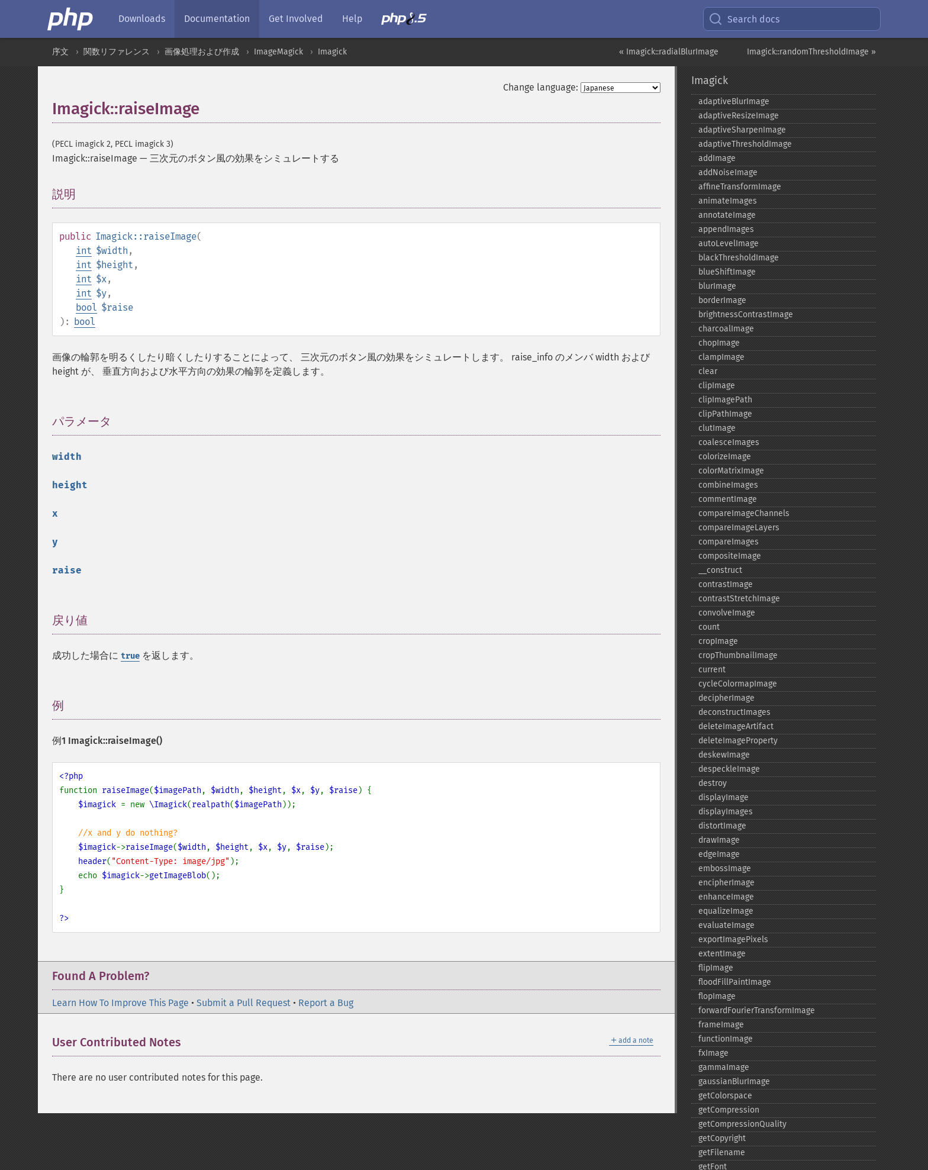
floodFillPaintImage (734, 982)
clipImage (716, 386)
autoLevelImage (728, 243)
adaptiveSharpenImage (742, 130)
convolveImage (726, 613)
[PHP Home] (71, 19)
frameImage (721, 1025)
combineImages (728, 485)
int (84, 250)
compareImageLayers (738, 528)
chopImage (719, 343)
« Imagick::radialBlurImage (668, 52)
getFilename (721, 1153)
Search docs (743, 19)
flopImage (717, 996)
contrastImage (725, 584)
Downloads (141, 18)
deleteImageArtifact (736, 726)
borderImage (722, 300)
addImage (717, 158)
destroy (712, 783)
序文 (60, 52)
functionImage (725, 1039)
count (709, 627)
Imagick (332, 52)
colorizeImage (724, 457)
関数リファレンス (116, 52)
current (712, 670)
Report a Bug (325, 1002)
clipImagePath (725, 400)
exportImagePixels (733, 939)
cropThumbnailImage (738, 655)
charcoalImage (726, 329)
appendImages (726, 229)
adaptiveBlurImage (733, 101)
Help (352, 18)
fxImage (713, 1053)
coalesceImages (728, 442)
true (130, 656)
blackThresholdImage (738, 258)
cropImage (718, 641)
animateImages (727, 201)
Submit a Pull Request (243, 1002)
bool (86, 307)
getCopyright (722, 1138)
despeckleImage (729, 769)
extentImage (722, 954)
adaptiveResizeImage (738, 116)
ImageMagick (278, 52)
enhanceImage (726, 897)
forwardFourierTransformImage (756, 1010)
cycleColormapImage (737, 684)
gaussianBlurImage (734, 1081)
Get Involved (296, 18)
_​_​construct (720, 570)
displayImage (723, 797)
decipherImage (726, 698)
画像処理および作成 (202, 52)
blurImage (717, 286)
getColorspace (725, 1096)
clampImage (721, 357)
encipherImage (726, 883)
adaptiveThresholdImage (745, 144)
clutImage (717, 428)
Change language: (540, 87)
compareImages (728, 542)
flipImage (715, 968)
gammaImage (723, 1067)
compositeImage (729, 556)
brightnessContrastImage (745, 315)
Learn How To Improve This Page (120, 1002)
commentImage (727, 499)
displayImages (725, 812)
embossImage (724, 868)
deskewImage (724, 755)
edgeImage (719, 854)
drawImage (719, 840)
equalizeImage (725, 911)
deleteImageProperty (738, 741)
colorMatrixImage (731, 471)
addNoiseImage (728, 172)
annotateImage (727, 215)
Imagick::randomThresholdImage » (811, 52)
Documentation (217, 18)
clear (707, 371)
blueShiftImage (727, 272)
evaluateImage (726, 925)
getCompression (728, 1110)
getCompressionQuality (742, 1124)
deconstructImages (734, 712)
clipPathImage (725, 414)
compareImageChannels (744, 513)
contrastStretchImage (739, 599)
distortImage (722, 826)
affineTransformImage (739, 187)
